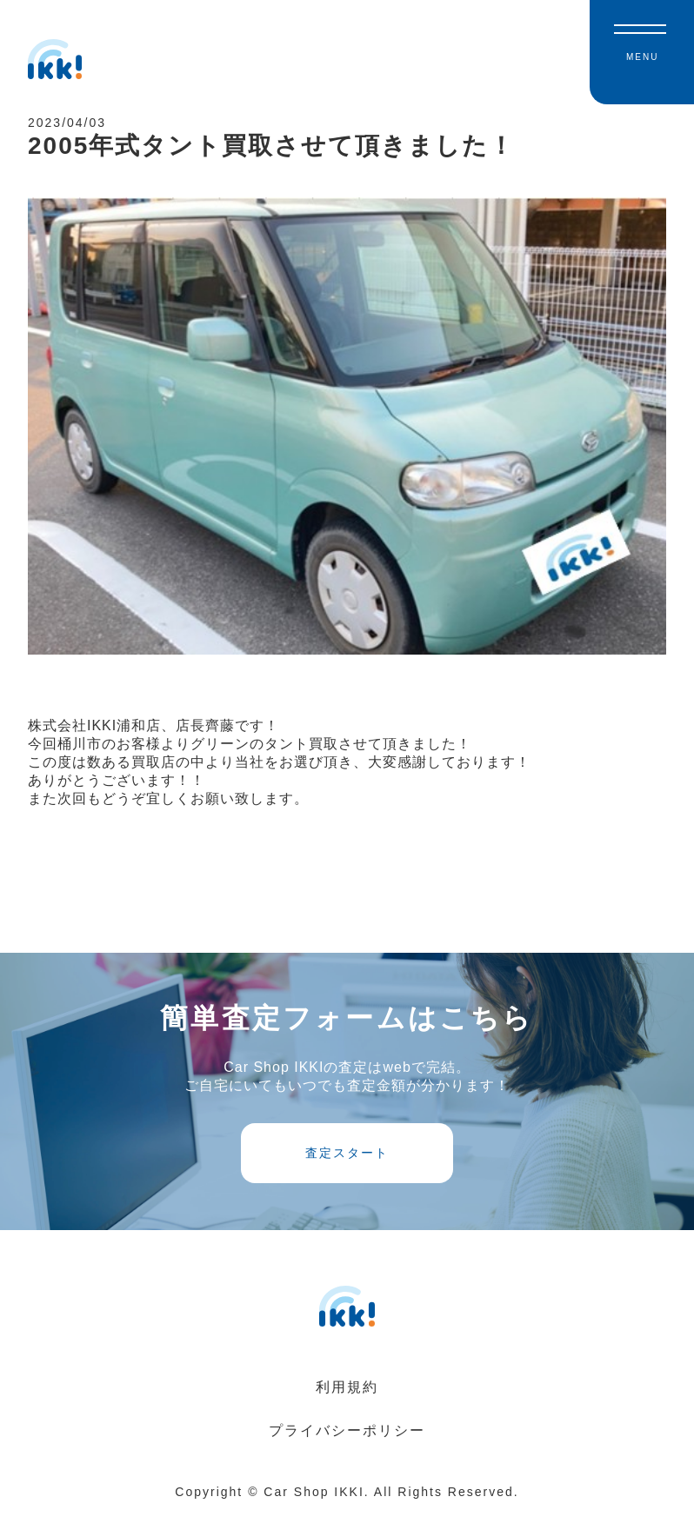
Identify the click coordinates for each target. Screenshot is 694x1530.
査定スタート (347, 1168)
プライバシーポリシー (347, 1447)
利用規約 (347, 1404)
